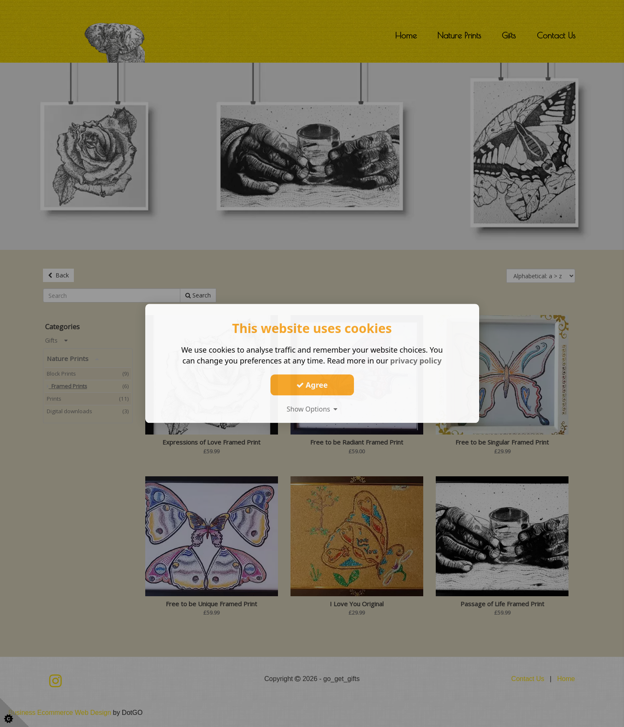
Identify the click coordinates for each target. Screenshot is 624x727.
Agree (312, 385)
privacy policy (416, 361)
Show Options (312, 409)
